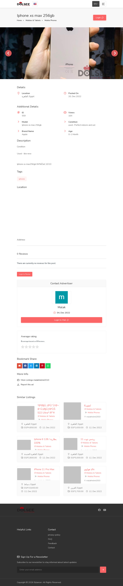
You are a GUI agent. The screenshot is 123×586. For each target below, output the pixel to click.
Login (98, 17)
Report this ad (25, 384)
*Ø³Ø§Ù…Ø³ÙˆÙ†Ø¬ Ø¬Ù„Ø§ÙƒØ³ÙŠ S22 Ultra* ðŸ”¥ (48, 409)
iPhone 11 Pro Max (44, 469)
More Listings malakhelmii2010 (33, 380)
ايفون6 (87, 405)
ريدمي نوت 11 (88, 439)
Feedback (52, 543)
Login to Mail (60, 320)
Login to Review (24, 274)
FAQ (50, 539)
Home (19, 20)
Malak (61, 307)
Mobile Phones (51, 20)
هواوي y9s (89, 469)
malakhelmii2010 (92, 417)
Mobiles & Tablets (33, 20)
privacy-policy (54, 534)
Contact (51, 547)
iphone (22, 179)
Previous (8, 53)
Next (114, 53)
